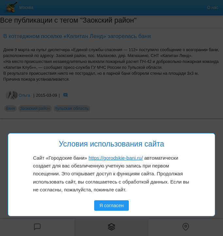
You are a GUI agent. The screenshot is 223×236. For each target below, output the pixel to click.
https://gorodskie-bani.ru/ (116, 158)
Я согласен (111, 205)
